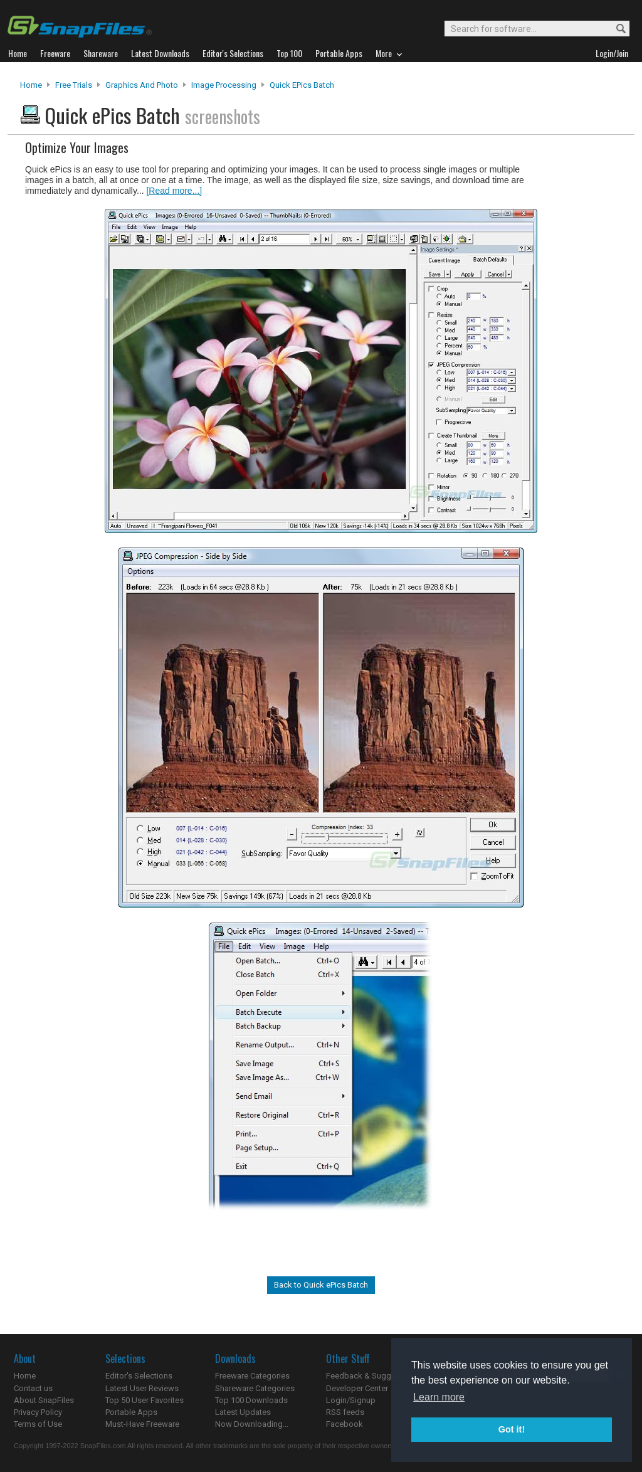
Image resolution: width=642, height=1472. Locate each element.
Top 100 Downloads (251, 1400)
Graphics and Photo (141, 85)
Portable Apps (131, 1412)
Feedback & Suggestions (372, 1375)
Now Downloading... (251, 1424)
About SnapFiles (44, 1400)
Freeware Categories (252, 1375)
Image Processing (223, 85)
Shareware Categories (255, 1388)
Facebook (344, 1424)
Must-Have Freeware (142, 1424)
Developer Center (357, 1388)
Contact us (33, 1388)
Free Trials (73, 85)
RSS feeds (345, 1412)
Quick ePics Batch (302, 85)
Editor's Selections (138, 1375)
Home (31, 85)
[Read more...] (174, 191)
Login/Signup (351, 1400)
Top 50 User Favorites (144, 1400)
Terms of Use (38, 1424)
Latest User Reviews (142, 1388)
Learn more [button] (439, 1397)
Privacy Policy (38, 1412)
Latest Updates (243, 1412)
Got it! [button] (511, 1429)
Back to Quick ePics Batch (321, 1284)
